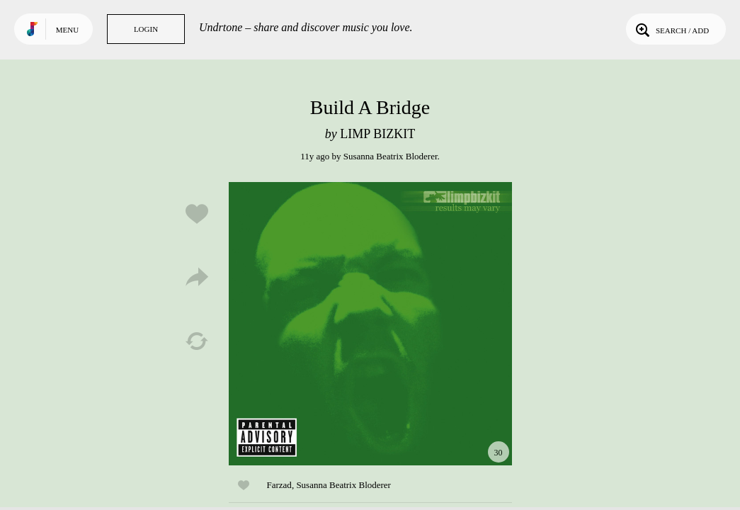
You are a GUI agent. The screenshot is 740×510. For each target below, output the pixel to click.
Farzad (279, 485)
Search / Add (671, 29)
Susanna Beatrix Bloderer (390, 156)
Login (146, 29)
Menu (67, 30)
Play (370, 323)
